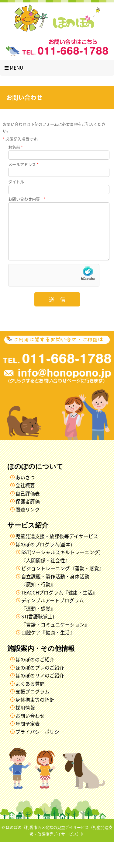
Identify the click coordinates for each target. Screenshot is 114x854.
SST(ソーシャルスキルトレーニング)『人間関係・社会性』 (61, 568)
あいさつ (25, 489)
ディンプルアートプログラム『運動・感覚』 (52, 616)
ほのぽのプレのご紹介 (40, 679)
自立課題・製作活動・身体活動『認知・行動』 (55, 592)
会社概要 (25, 497)
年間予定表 (28, 735)
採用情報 (25, 719)
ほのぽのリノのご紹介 (40, 687)
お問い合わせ (30, 727)
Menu (14, 67)
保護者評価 (28, 513)
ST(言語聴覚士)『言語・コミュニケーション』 (55, 632)
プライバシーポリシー (40, 743)
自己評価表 (28, 505)
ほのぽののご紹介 (35, 671)
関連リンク (28, 521)
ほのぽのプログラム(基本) (44, 556)
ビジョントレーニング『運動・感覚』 (62, 580)
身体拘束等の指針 (35, 711)
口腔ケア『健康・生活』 (48, 644)
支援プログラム (33, 703)
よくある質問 (30, 695)
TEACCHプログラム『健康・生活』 (59, 604)
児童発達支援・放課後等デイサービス (57, 548)
